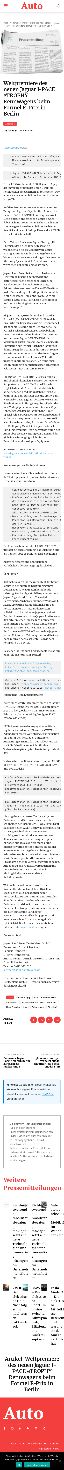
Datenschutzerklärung (37, 1465)
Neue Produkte (13, 1007)
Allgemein (10, 124)
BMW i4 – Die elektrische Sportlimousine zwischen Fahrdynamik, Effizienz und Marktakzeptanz (39, 1313)
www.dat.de (28, 927)
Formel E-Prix (12, 1002)
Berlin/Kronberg (12, 148)
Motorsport (52, 1002)
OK (19, 1465)
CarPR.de (48, 1094)
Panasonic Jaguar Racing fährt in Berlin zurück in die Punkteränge (16, 1062)
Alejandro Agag (23, 997)
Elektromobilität (48, 997)
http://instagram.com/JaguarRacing (28, 667)
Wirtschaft (52, 1007)
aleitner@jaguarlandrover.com (21, 970)
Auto (36, 997)
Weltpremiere (38, 1007)
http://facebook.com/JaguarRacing (28, 663)
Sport (26, 1007)
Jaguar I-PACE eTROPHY (33, 1002)
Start (5, 22)
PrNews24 (11, 131)
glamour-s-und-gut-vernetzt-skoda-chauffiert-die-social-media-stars (47, 1062)
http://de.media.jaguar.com (39, 684)
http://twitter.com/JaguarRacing (27, 671)
